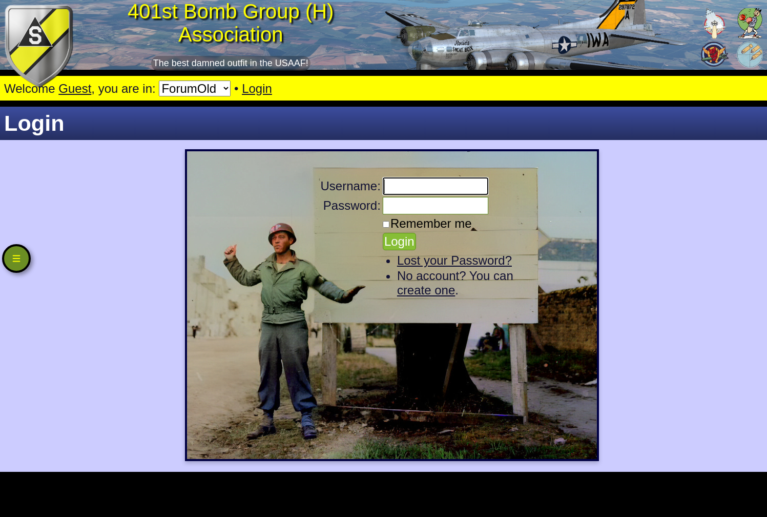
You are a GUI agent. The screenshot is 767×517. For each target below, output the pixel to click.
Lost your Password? (454, 260)
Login (257, 88)
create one (426, 290)
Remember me (431, 223)
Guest (74, 88)
